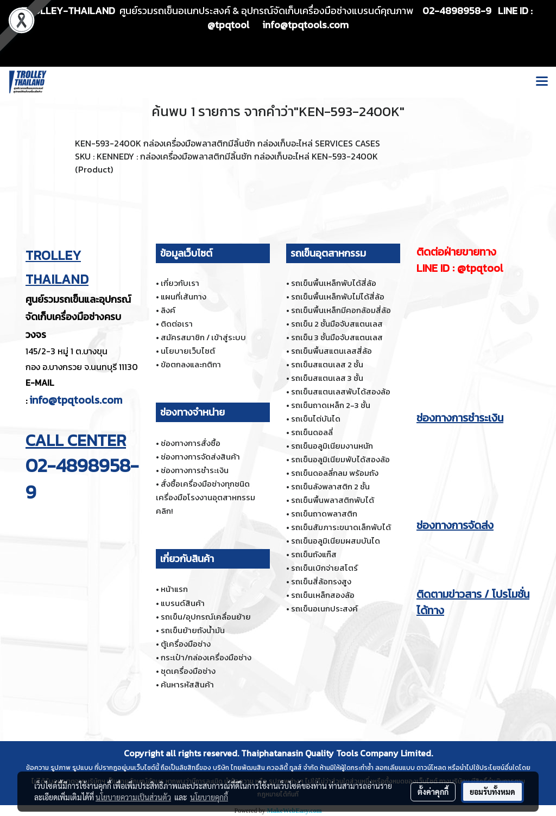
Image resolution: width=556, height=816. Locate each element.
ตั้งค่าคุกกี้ (433, 791)
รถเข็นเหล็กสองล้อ (323, 595)
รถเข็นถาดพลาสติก (324, 513)
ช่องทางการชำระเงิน (195, 470)
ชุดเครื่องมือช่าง (188, 671)
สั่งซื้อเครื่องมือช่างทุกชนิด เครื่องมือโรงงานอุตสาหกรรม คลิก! (205, 497)
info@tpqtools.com (75, 400)
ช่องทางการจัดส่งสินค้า (200, 456)
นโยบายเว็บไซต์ (188, 351)
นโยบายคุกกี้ (209, 797)
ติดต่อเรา (177, 323)
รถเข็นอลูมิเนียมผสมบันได (335, 540)
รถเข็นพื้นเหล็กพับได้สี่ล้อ (333, 283)
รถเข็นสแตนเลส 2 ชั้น (327, 364)
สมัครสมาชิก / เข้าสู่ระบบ (203, 337)
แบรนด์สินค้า (183, 603)
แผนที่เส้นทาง (183, 296)
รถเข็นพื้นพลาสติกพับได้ (332, 500)
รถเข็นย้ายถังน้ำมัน (193, 630)
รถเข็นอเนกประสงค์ (324, 608)
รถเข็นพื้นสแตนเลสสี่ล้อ (331, 351)
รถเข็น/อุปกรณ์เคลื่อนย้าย (206, 616)
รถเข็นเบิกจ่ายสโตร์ (324, 568)
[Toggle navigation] (542, 82)
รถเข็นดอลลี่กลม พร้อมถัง (334, 473)
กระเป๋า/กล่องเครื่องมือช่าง (206, 657)
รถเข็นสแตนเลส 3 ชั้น (327, 378)
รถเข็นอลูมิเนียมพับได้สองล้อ (340, 459)
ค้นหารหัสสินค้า (187, 684)
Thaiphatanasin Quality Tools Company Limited (336, 753)
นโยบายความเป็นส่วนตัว (133, 797)
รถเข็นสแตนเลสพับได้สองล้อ (340, 391)
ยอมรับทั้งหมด (492, 791)
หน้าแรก (174, 589)
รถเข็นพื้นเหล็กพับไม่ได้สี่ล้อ (337, 296)
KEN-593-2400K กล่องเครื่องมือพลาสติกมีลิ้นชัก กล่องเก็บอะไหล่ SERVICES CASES (227, 143)
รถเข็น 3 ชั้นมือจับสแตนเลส (337, 337)
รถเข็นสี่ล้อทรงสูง (321, 581)
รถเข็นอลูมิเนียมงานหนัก (332, 445)
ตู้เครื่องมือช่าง (186, 643)
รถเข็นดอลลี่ (312, 432)
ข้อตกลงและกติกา (191, 364)
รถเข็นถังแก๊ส (314, 554)
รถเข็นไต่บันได (315, 418)
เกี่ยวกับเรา (180, 283)
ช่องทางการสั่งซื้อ (190, 443)
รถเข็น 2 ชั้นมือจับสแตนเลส (337, 323)
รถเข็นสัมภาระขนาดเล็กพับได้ (341, 527)
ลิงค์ (168, 310)
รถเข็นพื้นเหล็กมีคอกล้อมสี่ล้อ (341, 310)
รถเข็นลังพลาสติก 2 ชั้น (330, 486)
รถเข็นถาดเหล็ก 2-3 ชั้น (330, 405)
